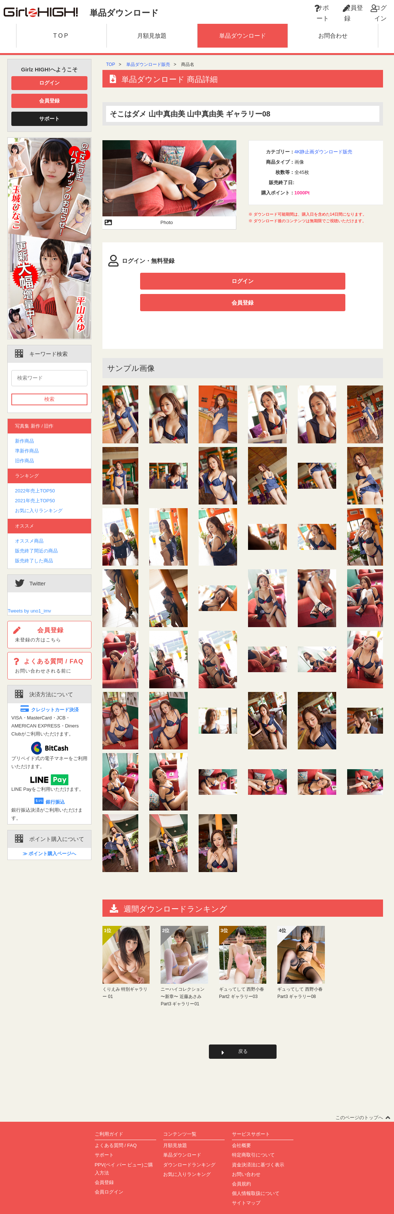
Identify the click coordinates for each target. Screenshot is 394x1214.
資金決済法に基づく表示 (258, 1148)
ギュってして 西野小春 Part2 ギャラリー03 (241, 974)
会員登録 (49, 101)
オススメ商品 (29, 541)
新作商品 (24, 441)
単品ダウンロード (182, 1138)
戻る (243, 1033)
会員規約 (241, 1167)
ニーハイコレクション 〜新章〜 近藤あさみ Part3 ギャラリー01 (182, 978)
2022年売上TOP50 (35, 491)
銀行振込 (49, 802)
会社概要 (241, 1129)
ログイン (49, 83)
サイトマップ (246, 1186)
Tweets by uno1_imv (29, 611)
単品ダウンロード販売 (148, 64)
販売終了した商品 (34, 560)
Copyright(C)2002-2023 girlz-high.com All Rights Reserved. (197, 1205)
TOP (110, 64)
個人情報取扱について (255, 1176)
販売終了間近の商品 (36, 551)
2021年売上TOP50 (35, 500)
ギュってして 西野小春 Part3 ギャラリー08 (299, 974)
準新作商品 (27, 451)
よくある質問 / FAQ (116, 1129)
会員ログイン (109, 1175)
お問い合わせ (246, 1157)
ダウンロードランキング (189, 1148)
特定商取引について (253, 1138)
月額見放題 (175, 1129)
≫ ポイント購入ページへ (49, 853)
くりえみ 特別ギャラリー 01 (124, 974)
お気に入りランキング (39, 510)
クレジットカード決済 (49, 709)
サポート (49, 119)
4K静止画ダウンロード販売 (323, 151)
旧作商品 (24, 460)
